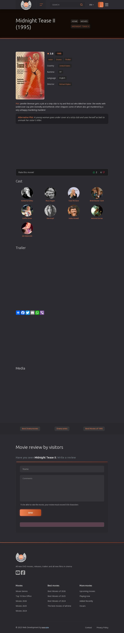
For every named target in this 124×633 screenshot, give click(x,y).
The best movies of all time (59, 606)
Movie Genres (22, 591)
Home (74, 21)
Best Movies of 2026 (57, 591)
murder (93, 107)
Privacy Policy (102, 627)
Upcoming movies (87, 591)
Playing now (85, 596)
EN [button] (91, 4)
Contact (88, 627)
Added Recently (86, 601)
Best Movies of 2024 (57, 601)
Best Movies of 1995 (94, 429)
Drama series (62, 429)
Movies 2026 (21, 601)
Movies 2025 (21, 606)
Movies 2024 (21, 611)
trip (51, 103)
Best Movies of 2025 (57, 596)
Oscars (83, 606)
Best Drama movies (30, 429)
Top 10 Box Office (24, 596)
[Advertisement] (62, 146)
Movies (84, 21)
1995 (59, 53)
